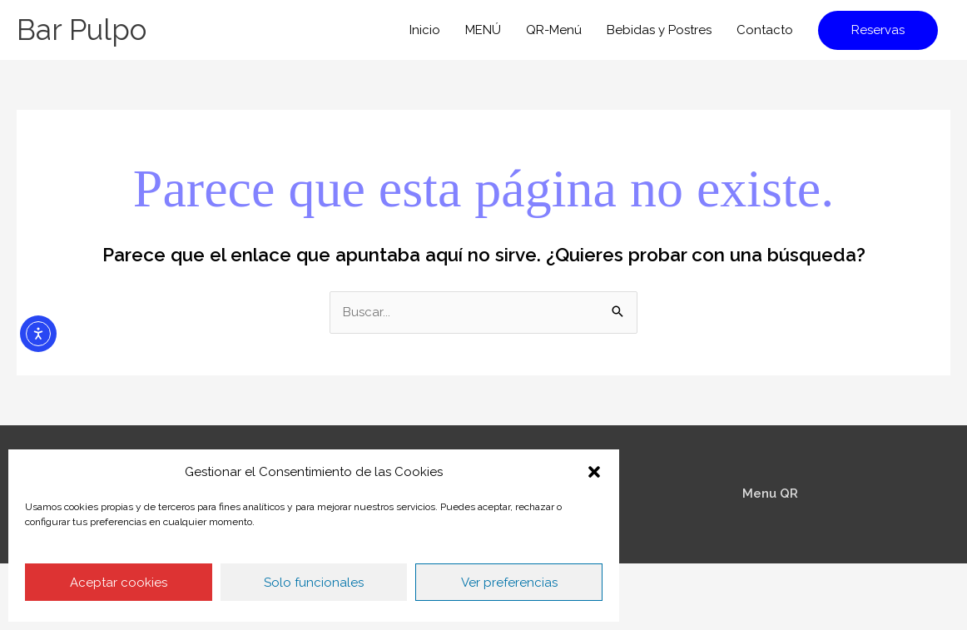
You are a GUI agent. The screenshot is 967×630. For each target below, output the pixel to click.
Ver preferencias (509, 582)
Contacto (764, 29)
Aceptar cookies (118, 582)
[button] (594, 472)
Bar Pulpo (81, 29)
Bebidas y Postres (659, 29)
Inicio (424, 29)
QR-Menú (554, 29)
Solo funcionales (314, 582)
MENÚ (483, 29)
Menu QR (770, 493)
